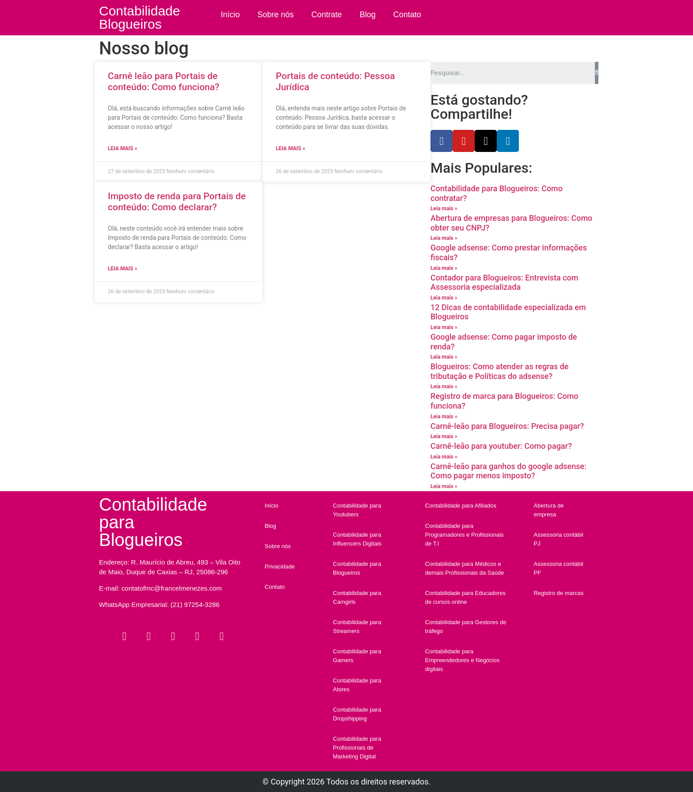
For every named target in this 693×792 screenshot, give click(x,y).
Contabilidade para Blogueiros (357, 568)
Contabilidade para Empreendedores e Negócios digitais (462, 660)
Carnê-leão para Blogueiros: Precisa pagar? (507, 426)
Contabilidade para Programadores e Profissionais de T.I (464, 535)
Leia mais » (122, 148)
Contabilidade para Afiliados (460, 505)
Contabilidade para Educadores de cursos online (465, 597)
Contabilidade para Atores (357, 685)
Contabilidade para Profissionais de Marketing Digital (357, 747)
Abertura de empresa (549, 510)
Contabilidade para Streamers (357, 626)
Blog (368, 14)
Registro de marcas (559, 593)
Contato (407, 14)
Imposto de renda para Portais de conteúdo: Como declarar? (177, 201)
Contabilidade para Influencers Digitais (357, 539)
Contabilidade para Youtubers (357, 510)
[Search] (596, 73)
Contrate (327, 14)
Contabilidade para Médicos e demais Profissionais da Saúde (464, 568)
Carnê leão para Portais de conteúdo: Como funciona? (163, 81)
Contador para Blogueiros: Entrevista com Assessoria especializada (504, 282)
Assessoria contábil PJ (558, 539)
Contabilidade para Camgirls (357, 597)
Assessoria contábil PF (558, 568)
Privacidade (280, 566)
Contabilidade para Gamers (357, 655)
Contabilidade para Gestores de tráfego (465, 626)
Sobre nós (276, 14)
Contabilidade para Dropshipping (357, 714)
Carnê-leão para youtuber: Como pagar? (501, 446)
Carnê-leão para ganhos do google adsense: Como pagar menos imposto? (508, 471)
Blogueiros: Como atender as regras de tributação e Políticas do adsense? (499, 371)
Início (230, 14)
